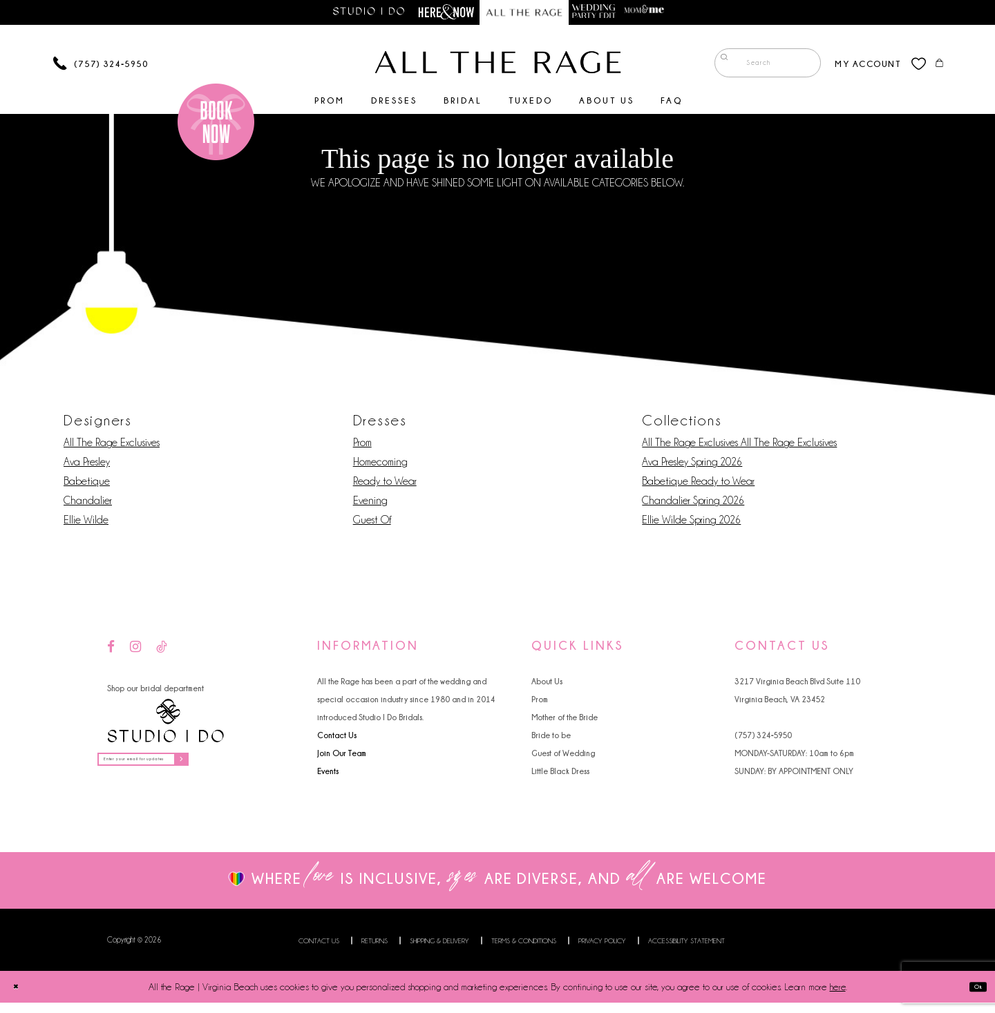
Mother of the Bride (564, 720)
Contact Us (337, 738)
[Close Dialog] (21, 997)
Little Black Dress (560, 774)
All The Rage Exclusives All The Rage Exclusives (739, 446)
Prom (362, 446)
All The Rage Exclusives (112, 446)
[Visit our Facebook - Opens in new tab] (111, 651)
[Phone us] (100, 66)
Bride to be (551, 738)
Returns (374, 951)
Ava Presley (87, 465)
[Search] (756, 66)
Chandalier (88, 504)
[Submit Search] (719, 66)
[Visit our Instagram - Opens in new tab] (135, 651)
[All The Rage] (498, 66)
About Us (546, 684)
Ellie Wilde (86, 523)
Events (328, 774)
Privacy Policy (602, 951)
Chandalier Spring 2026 (693, 504)
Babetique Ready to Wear (698, 484)
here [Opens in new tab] (838, 997)
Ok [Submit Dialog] (972, 997)
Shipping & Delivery (439, 951)
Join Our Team (341, 756)
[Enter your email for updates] (175, 766)
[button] (856, 66)
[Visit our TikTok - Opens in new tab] (161, 651)
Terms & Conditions (523, 951)
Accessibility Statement (686, 951)
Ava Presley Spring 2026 (692, 465)
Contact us (318, 951)
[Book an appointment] (216, 124)
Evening (370, 504)
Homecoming (380, 465)
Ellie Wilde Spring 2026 (691, 523)
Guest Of (372, 523)
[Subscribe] (241, 766)
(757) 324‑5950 (763, 738)
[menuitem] (756, 66)
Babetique (87, 484)
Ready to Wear (385, 484)
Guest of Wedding (563, 756)
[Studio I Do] (166, 724)
